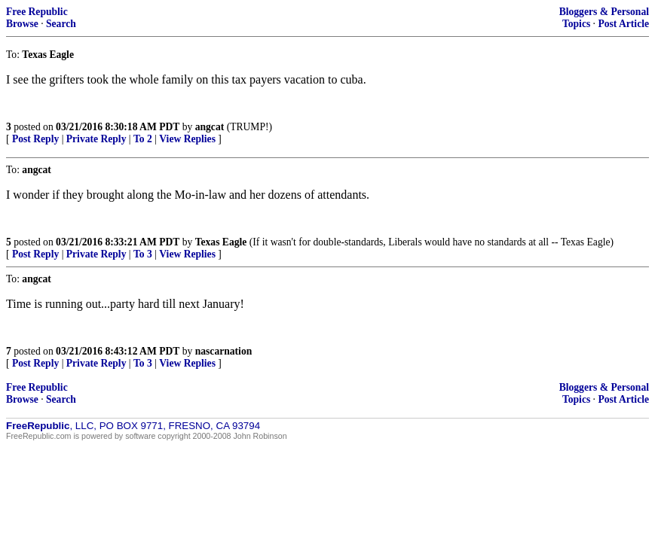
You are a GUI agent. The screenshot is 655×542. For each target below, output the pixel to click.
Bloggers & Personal (604, 11)
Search (61, 23)
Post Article (623, 23)
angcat (210, 126)
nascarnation (224, 351)
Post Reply (35, 139)
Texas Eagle (221, 242)
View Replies (187, 139)
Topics (576, 23)
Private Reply (96, 139)
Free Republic (37, 11)
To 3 (142, 254)
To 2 (142, 139)
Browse (22, 23)
